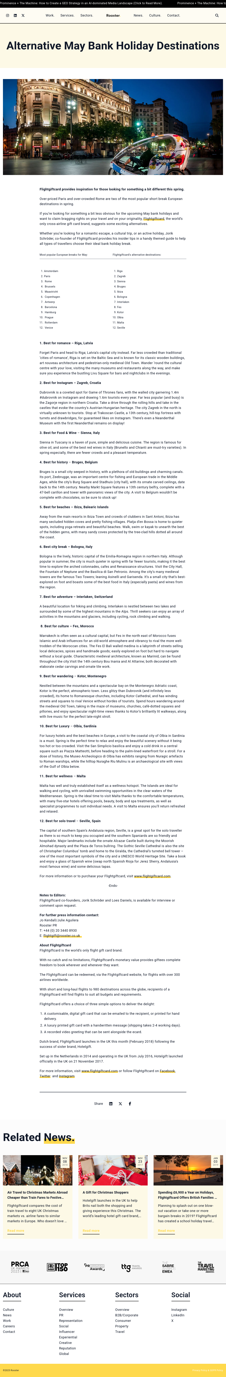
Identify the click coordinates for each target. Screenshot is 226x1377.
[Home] (113, 15)
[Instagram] (7, 15)
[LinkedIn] (15, 15)
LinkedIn (178, 1315)
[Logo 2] (57, 1267)
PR (61, 1315)
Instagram (179, 1310)
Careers (9, 1326)
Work (7, 1321)
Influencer (67, 1332)
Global (64, 1354)
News (7, 1315)
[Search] (217, 15)
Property (121, 1326)
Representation (71, 1321)
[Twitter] (23, 15)
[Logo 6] (206, 1267)
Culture (8, 1310)
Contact (9, 1332)
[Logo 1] (20, 1267)
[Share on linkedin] (111, 1104)
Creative (65, 1343)
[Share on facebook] (130, 1104)
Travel (120, 1332)
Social (64, 1326)
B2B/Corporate (126, 1315)
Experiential (68, 1337)
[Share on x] (120, 1104)
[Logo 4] (131, 1267)
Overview (66, 1310)
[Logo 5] (169, 1267)
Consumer (123, 1321)
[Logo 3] (94, 1267)
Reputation (67, 1348)
